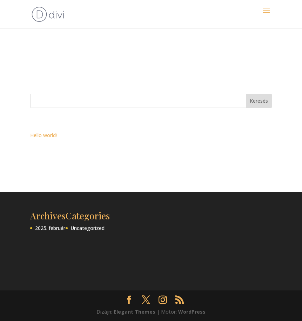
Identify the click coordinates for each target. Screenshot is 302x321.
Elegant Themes (134, 311)
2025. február (50, 228)
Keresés (259, 100)
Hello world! (43, 135)
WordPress (192, 311)
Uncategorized (88, 228)
